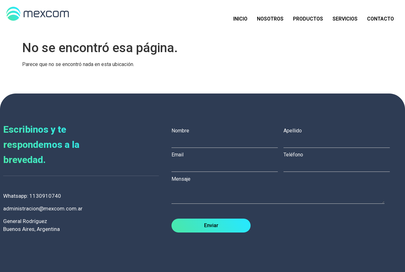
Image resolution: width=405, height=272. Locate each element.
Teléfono (340, 160)
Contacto (380, 19)
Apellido (340, 136)
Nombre (227, 136)
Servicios (345, 19)
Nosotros (270, 19)
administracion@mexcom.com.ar (43, 208)
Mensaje (281, 191)
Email (227, 160)
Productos (308, 19)
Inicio (240, 19)
